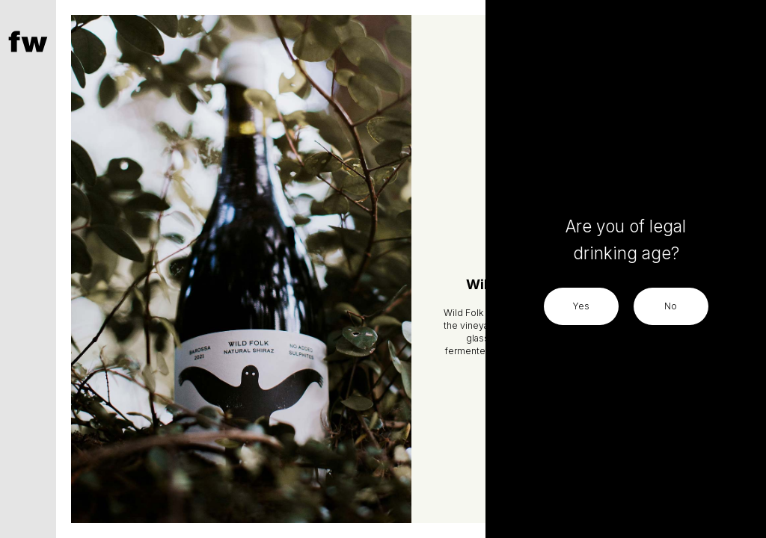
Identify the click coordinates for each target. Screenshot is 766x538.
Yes (580, 306)
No (670, 306)
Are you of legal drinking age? (626, 239)
